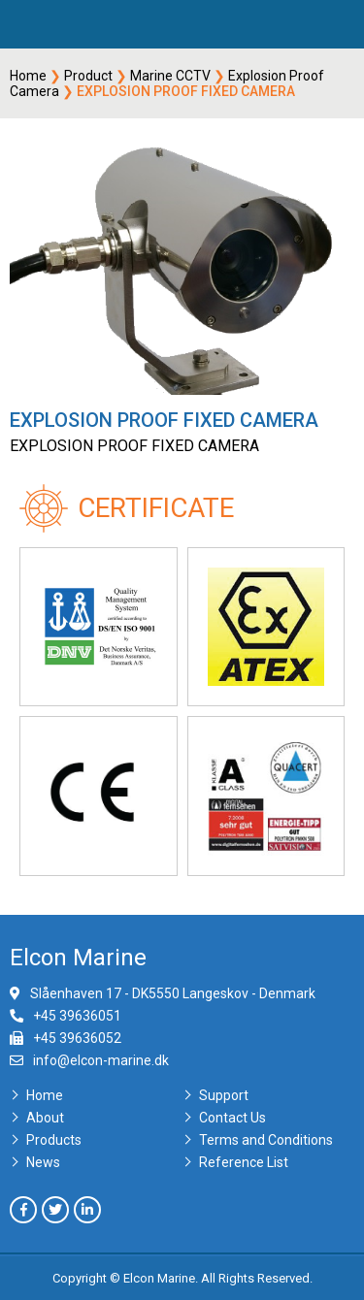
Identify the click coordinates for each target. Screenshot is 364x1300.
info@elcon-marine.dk (101, 1060)
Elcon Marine (78, 957)
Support (223, 1095)
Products (54, 1140)
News (43, 1162)
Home (28, 75)
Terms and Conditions (266, 1140)
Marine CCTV (170, 75)
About (45, 1117)
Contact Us (232, 1117)
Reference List (243, 1162)
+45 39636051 (77, 1016)
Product (88, 75)
